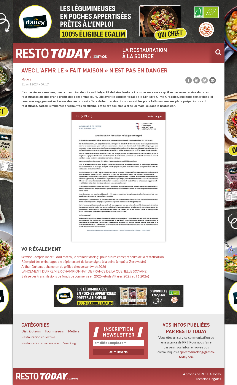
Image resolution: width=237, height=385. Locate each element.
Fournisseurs (54, 331)
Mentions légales (208, 379)
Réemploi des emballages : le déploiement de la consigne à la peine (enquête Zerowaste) (83, 261)
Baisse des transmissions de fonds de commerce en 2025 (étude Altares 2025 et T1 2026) (85, 276)
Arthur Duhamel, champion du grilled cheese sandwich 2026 (63, 266)
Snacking (69, 343)
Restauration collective (38, 337)
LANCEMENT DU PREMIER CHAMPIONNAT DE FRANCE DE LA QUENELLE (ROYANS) (84, 271)
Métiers (26, 79)
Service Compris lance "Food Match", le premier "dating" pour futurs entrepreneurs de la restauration (92, 257)
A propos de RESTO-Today (202, 374)
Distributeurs (31, 331)
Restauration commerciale (40, 343)
